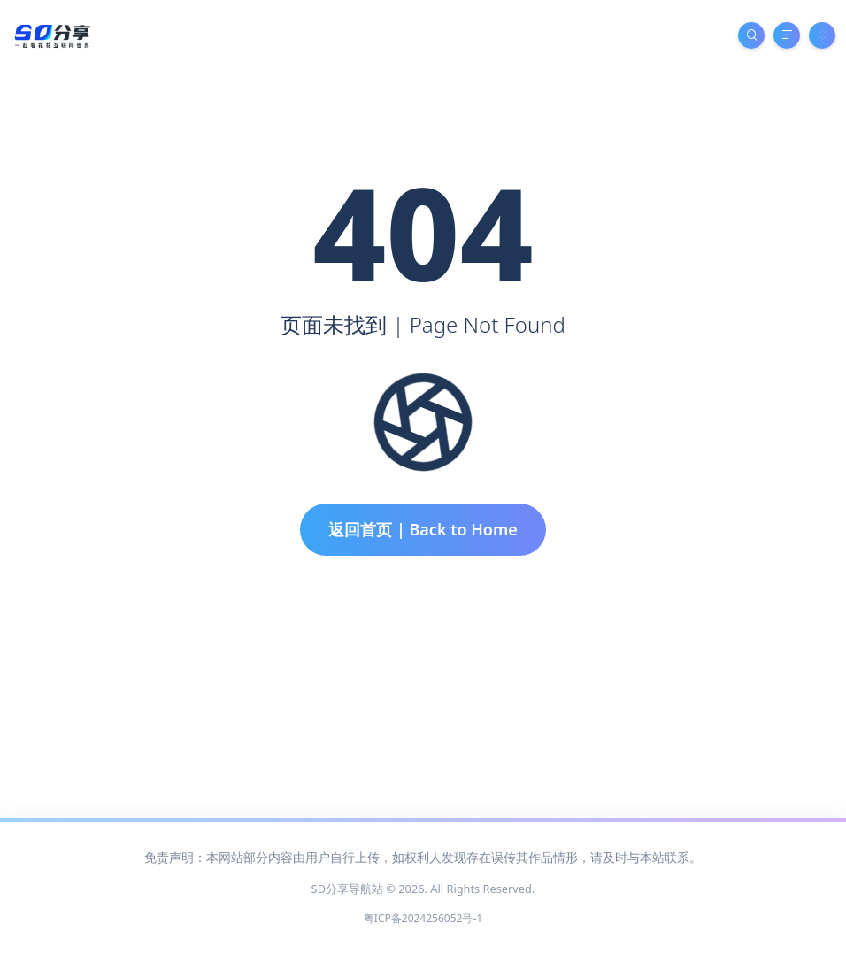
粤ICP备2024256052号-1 (423, 918)
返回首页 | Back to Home (423, 529)
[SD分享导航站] (51, 34)
